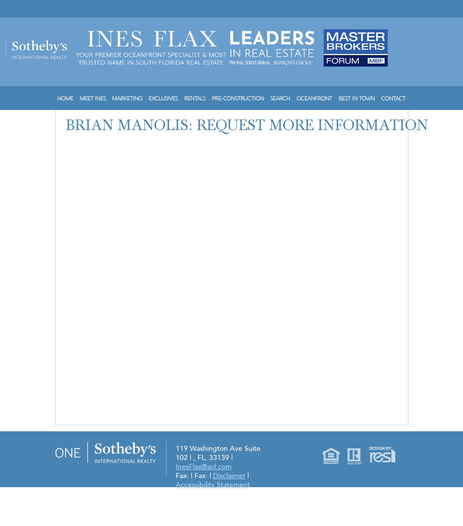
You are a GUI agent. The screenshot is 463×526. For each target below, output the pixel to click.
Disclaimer (229, 476)
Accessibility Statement (213, 485)
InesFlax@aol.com (204, 466)
